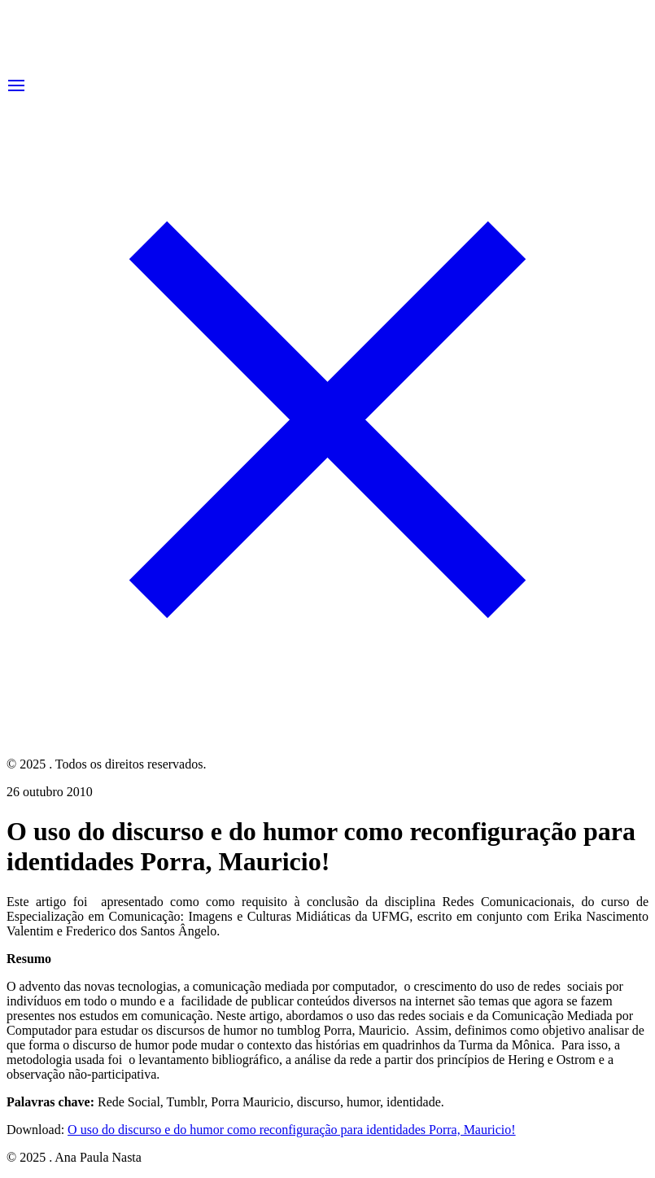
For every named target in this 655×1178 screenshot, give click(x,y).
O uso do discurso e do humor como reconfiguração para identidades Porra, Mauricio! (292, 1129)
